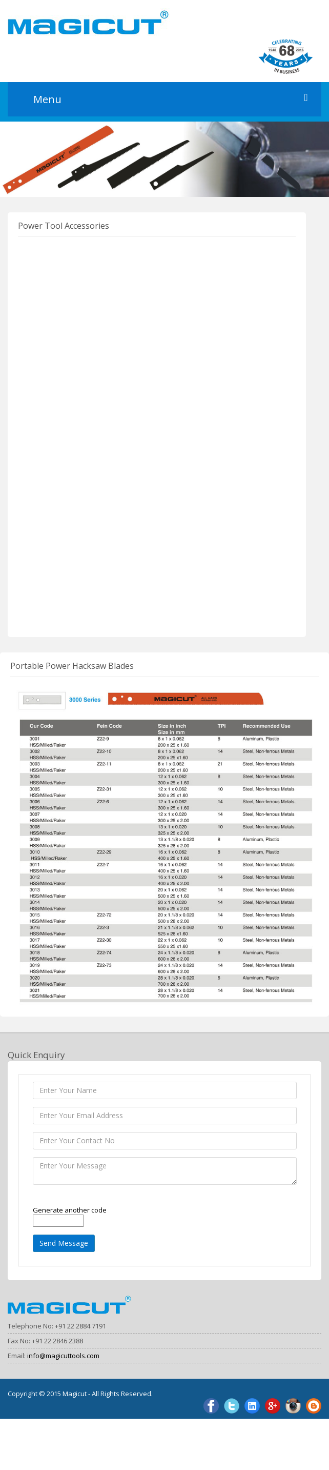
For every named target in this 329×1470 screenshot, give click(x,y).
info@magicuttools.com (63, 1355)
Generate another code (70, 1210)
